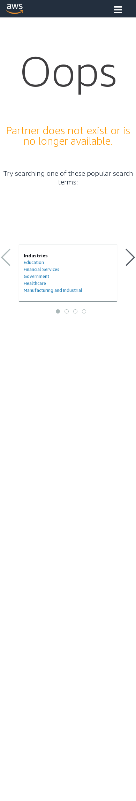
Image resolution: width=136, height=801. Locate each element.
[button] (118, 10)
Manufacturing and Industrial (53, 290)
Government (36, 276)
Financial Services (41, 269)
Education (34, 262)
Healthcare (35, 283)
